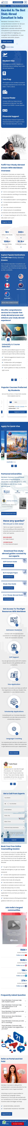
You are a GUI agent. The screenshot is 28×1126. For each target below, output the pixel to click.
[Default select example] (14, 827)
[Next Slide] (16, 380)
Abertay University (11, 501)
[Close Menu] (25, 2)
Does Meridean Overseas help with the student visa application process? (13, 1027)
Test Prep (7, 79)
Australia (16, 406)
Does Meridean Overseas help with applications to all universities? (12, 1006)
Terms (13, 835)
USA (12, 406)
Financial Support (11, 116)
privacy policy (20, 835)
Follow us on (21, 955)
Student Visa (8, 61)
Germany (5, 463)
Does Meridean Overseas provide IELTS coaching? (13, 1021)
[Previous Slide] (12, 380)
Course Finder (9, 98)
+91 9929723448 (7, 542)
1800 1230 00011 (7, 537)
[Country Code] (6, 804)
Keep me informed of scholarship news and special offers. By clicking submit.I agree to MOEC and (14, 834)
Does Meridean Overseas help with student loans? (12, 1001)
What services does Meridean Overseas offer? (12, 1017)
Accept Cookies (17, 1124)
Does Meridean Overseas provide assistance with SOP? (13, 1012)
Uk (10, 406)
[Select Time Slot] (14, 821)
